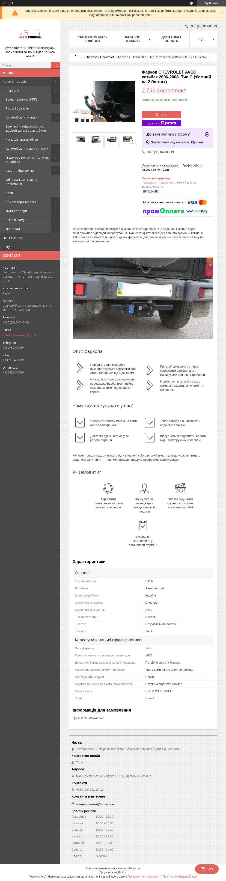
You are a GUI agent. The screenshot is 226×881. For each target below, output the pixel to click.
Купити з (161, 123)
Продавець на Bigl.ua (113, 872)
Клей (9, 193)
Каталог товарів (15, 81)
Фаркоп (78, 229)
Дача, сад (13, 229)
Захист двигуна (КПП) (21, 99)
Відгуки (8, 247)
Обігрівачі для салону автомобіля (21, 182)
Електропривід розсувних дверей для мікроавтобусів (26, 128)
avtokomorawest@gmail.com (23, 335)
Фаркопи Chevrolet (100, 57)
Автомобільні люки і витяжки (27, 148)
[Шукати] (55, 65)
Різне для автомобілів (22, 139)
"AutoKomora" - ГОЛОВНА (92, 39)
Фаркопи (12, 90)
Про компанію (13, 238)
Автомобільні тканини (22, 117)
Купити (161, 114)
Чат (207, 869)
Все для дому (15, 220)
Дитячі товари (16, 211)
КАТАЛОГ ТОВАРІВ (132, 39)
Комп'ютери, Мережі (21, 202)
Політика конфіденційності (180, 876)
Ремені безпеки (17, 108)
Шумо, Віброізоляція (20, 171)
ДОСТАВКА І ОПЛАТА (171, 39)
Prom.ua (134, 868)
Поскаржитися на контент (144, 876)
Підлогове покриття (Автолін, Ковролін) (27, 159)
